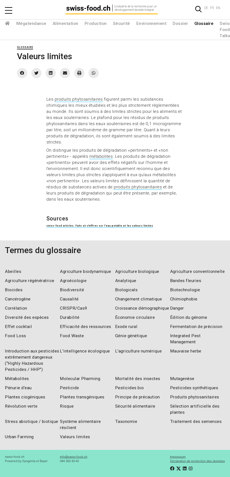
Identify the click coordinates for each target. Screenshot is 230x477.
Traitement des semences (196, 421)
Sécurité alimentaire (135, 406)
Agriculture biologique (137, 271)
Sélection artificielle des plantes (195, 409)
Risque (67, 406)
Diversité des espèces (27, 317)
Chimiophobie (183, 299)
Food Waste (72, 335)
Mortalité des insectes (137, 378)
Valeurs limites (75, 436)
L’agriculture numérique (138, 351)
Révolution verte (21, 406)
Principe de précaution (137, 397)
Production (95, 23)
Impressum (178, 457)
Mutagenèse (182, 378)
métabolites (101, 156)
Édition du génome (188, 317)
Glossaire (204, 23)
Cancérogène (18, 299)
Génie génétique (131, 335)
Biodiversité (72, 289)
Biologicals (126, 289)
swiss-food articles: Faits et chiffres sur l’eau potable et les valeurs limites (99, 225)
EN (218, 8)
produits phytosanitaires (79, 99)
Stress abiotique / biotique (31, 421)
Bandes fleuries (185, 280)
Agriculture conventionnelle (197, 271)
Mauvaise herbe (185, 351)
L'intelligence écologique (85, 351)
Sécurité (121, 23)
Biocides (13, 289)
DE (206, 8)
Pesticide (69, 387)
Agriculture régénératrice (29, 280)
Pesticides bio (129, 387)
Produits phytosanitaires (194, 397)
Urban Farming (19, 436)
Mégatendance (31, 23)
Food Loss (15, 335)
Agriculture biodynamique (85, 271)
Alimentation (65, 23)
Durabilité (69, 317)
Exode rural (126, 326)
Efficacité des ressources (85, 326)
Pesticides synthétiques (194, 387)
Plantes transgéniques (82, 397)
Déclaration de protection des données (197, 461)
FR (212, 8)
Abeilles (13, 271)
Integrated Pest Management (185, 338)
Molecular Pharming (80, 378)
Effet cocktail (18, 326)
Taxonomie (126, 421)
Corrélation (16, 308)
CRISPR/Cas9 (73, 308)
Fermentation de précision (196, 326)
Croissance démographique (142, 308)
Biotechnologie (185, 289)
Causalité (69, 299)
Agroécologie (73, 280)
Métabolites (17, 378)
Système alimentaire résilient (80, 424)
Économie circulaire (135, 317)
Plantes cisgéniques (25, 397)
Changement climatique (138, 299)
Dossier (180, 23)
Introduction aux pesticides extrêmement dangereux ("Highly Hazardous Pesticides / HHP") (32, 360)
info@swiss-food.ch (73, 457)
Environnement (151, 23)
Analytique (125, 280)
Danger (177, 308)
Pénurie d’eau (18, 387)
